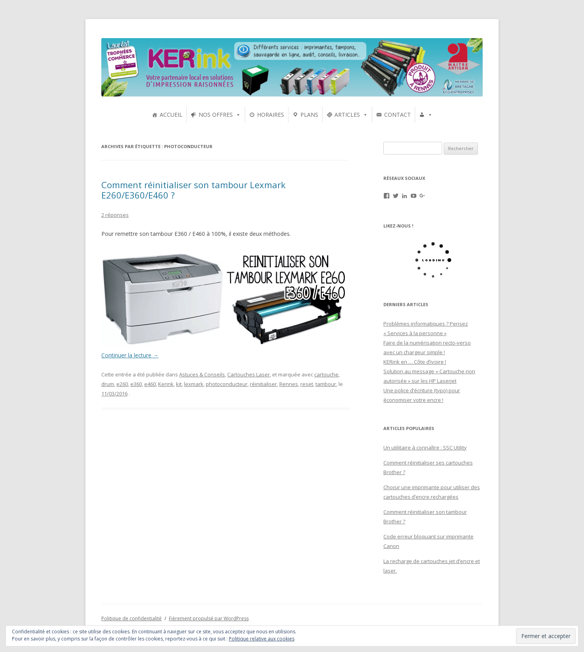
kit (179, 384)
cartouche (326, 374)
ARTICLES (347, 114)
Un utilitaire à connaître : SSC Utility (425, 447)
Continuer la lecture (130, 355)
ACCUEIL (171, 114)
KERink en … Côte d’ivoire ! (414, 361)
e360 (136, 384)
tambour (325, 384)
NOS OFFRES (216, 114)
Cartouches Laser (248, 374)
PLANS (309, 114)
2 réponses (115, 214)
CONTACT (397, 114)
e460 (150, 384)
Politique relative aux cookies (261, 638)
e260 (122, 384)
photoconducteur (227, 384)
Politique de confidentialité (131, 618)
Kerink (166, 384)
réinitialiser (263, 384)
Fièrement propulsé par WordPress (209, 618)
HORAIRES (270, 114)
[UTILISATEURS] (426, 115)
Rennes (288, 384)
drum (107, 384)
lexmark (193, 384)
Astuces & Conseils (202, 374)
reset (306, 384)
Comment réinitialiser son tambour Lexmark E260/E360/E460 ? (193, 190)
